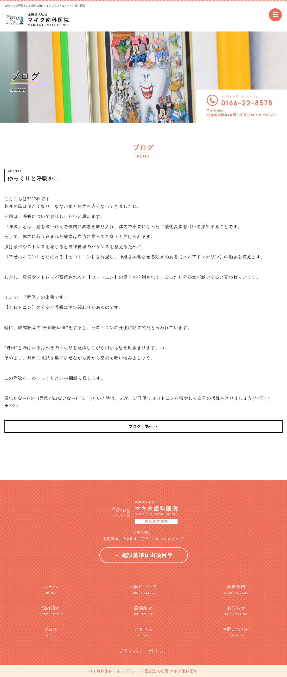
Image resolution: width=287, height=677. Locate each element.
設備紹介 (143, 611)
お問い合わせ (236, 632)
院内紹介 (50, 611)
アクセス (143, 632)
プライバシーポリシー (143, 651)
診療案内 (236, 589)
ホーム (50, 589)
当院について (143, 589)
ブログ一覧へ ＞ (143, 426)
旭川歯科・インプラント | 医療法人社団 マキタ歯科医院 (147, 671)
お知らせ (236, 611)
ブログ (50, 632)
